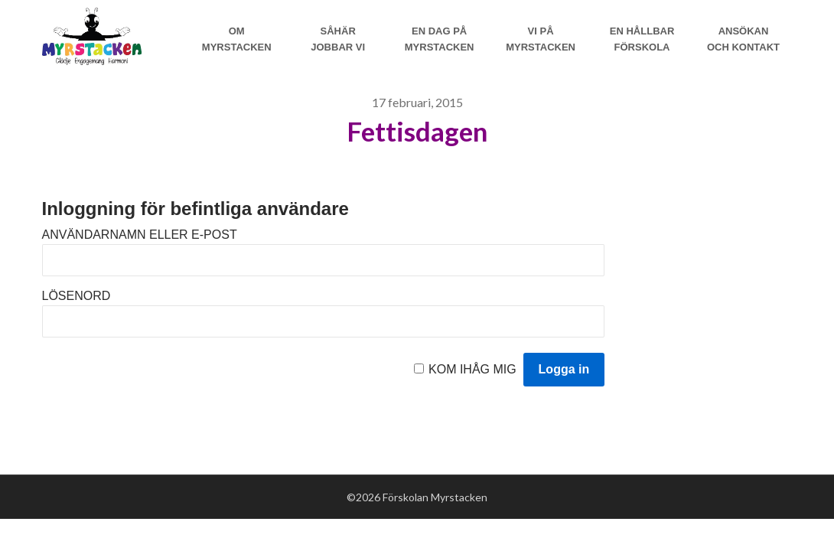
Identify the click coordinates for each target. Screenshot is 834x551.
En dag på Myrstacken (439, 39)
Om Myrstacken (237, 39)
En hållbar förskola (642, 39)
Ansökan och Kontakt (743, 39)
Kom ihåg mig (472, 369)
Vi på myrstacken (540, 39)
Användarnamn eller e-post (139, 234)
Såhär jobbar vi (338, 39)
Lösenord (76, 295)
